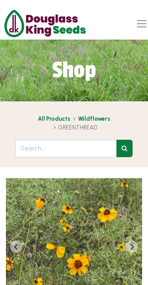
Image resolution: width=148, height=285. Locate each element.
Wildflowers (94, 118)
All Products (54, 118)
